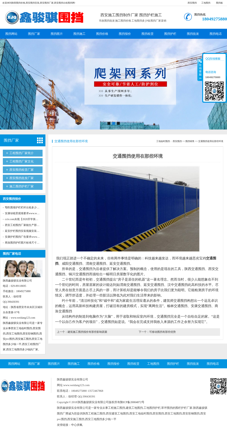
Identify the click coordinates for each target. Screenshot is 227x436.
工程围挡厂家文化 (21, 161)
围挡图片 (57, 33)
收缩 (200, 70)
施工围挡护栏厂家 (21, 186)
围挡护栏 (170, 33)
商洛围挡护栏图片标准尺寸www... (24, 242)
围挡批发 (193, 33)
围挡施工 (79, 33)
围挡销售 (189, 141)
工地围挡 (205, 3)
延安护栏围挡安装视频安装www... (24, 231)
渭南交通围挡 (96, 263)
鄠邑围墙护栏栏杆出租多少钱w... (24, 207)
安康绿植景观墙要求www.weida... (24, 213)
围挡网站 (11, 33)
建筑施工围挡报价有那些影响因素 (87, 331)
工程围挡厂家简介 (21, 153)
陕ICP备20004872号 (132, 402)
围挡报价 (125, 33)
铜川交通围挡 (79, 274)
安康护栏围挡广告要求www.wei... (24, 236)
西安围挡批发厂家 (21, 178)
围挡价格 (102, 33)
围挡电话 (216, 33)
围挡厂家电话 (12, 253)
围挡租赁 (147, 33)
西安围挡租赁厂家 (21, 169)
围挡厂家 (34, 33)
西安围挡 (192, 3)
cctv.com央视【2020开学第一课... (24, 219)
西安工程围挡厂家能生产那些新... (24, 225)
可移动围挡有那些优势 (162, 331)
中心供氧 (76, 424)
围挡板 (219, 3)
